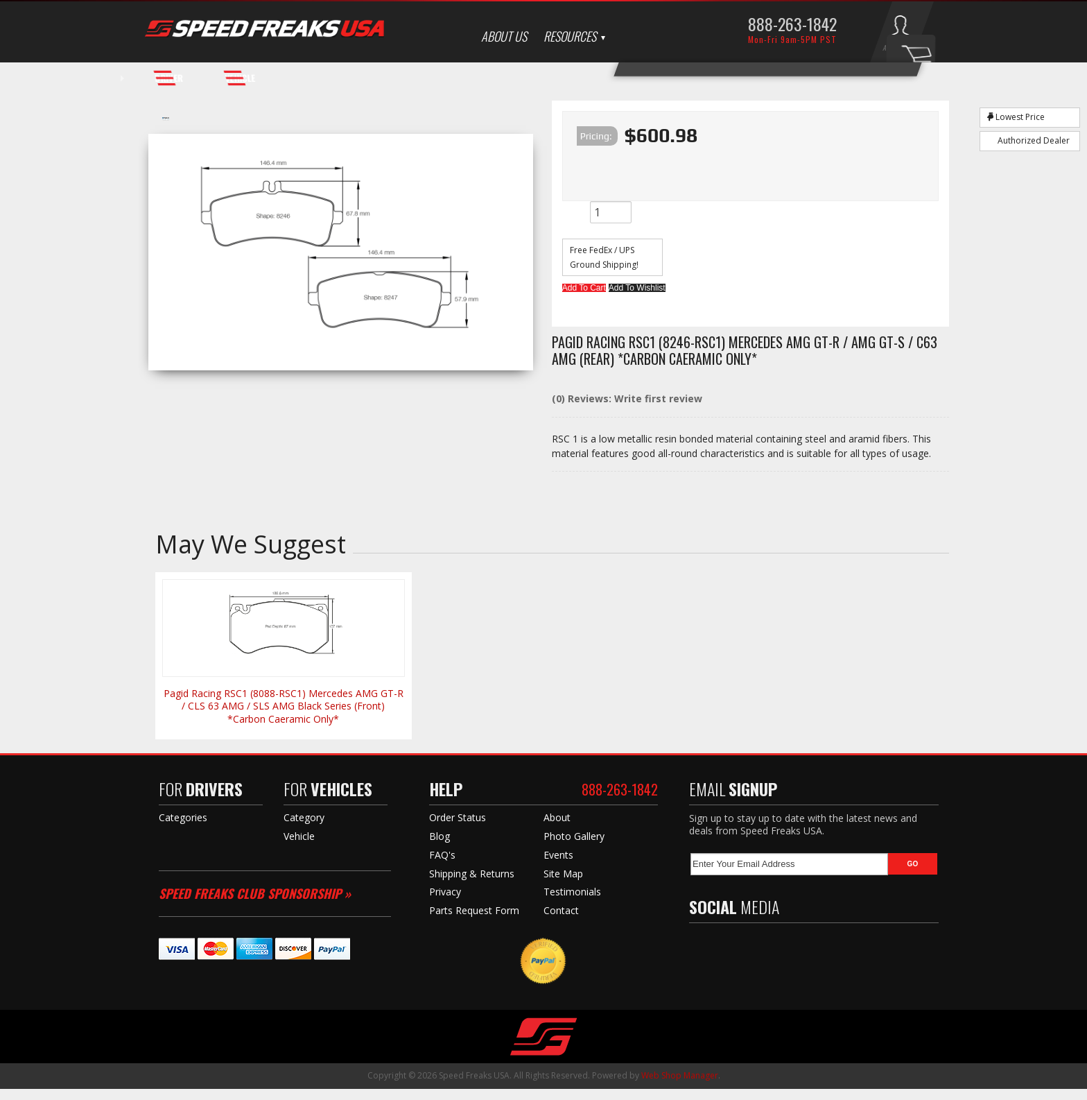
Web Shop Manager (679, 1086)
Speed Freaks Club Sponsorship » (255, 904)
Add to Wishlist (680, 291)
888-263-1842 (792, 23)
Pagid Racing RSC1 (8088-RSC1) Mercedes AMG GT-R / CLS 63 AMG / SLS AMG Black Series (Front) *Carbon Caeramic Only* (283, 717)
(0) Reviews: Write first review (627, 409)
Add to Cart (598, 291)
